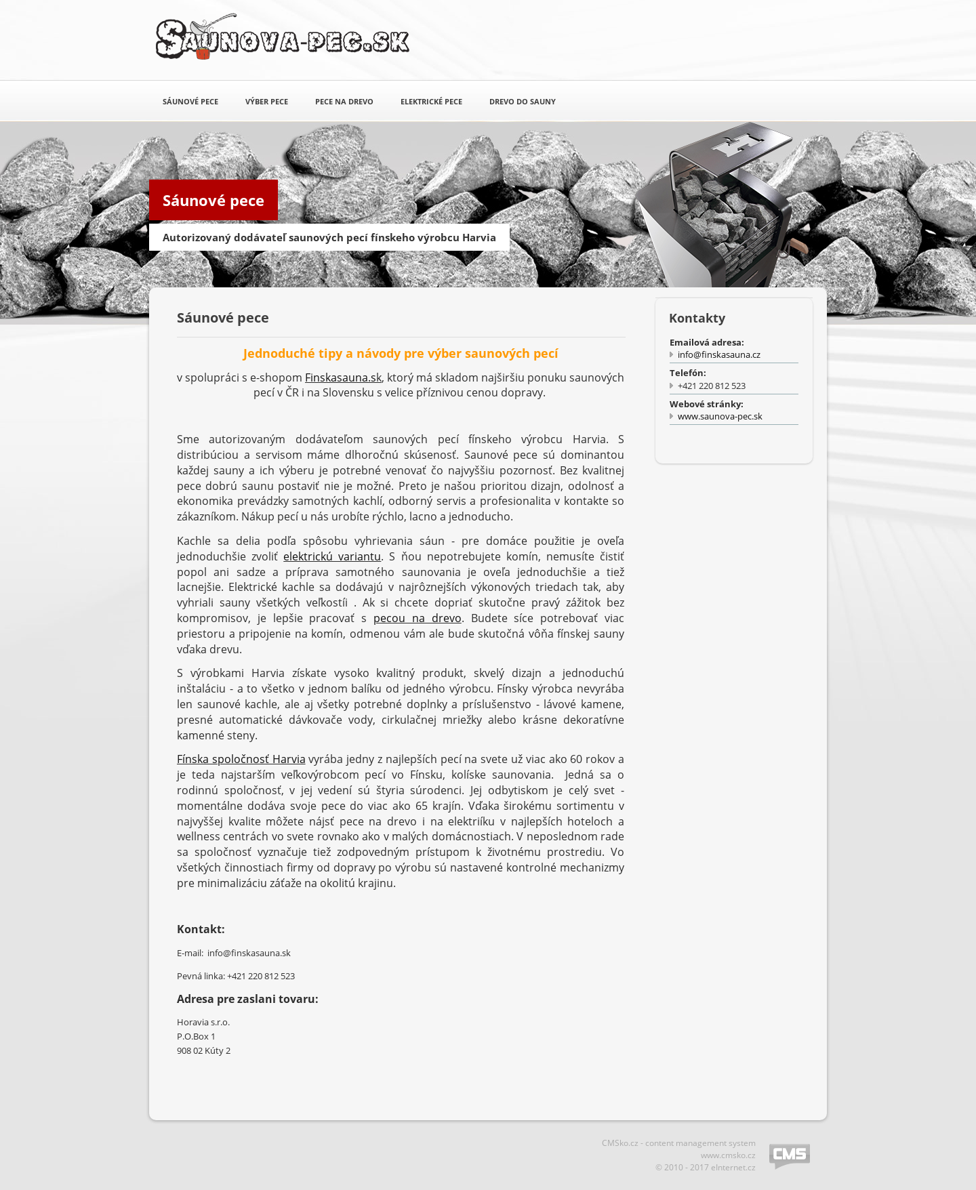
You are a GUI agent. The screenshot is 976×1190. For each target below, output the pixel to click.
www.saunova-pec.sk (720, 416)
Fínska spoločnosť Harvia (241, 759)
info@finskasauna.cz (719, 354)
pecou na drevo (417, 618)
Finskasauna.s (340, 377)
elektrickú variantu (332, 556)
